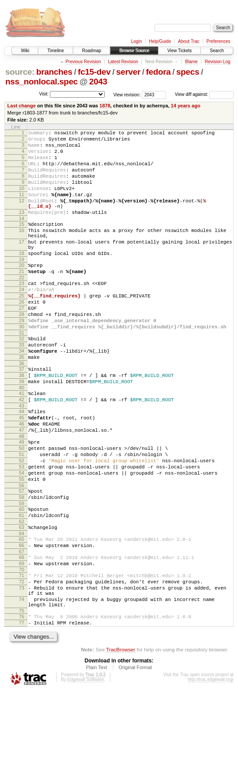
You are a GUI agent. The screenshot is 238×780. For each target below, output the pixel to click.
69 (21, 640)
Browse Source (134, 50)
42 (21, 450)
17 (21, 264)
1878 (104, 105)
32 (21, 378)
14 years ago (185, 105)
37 (21, 414)
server (128, 71)
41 (21, 442)
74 (21, 682)
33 (21, 385)
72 (21, 661)
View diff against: (204, 94)
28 (21, 350)
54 (21, 536)
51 (21, 514)
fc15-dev (94, 71)
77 (21, 710)
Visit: (44, 93)
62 (21, 593)
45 (21, 470)
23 (21, 312)
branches (54, 71)
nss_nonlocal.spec (41, 81)
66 (21, 619)
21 (21, 299)
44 (21, 463)
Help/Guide (160, 41)
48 (21, 493)
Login (136, 41)
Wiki (25, 50)
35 (21, 400)
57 (21, 557)
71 (21, 653)
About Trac (188, 41)
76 (21, 702)
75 (21, 697)
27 (21, 342)
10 (21, 200)
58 (21, 564)
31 (21, 372)
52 (21, 521)
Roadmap (91, 50)
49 (21, 499)
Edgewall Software (85, 768)
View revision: (127, 94)
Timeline (55, 50)
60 (21, 578)
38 (21, 421)
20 (21, 291)
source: (19, 71)
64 (21, 606)
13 (21, 229)
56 (21, 551)
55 (21, 544)
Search (217, 50)
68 (21, 632)
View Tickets (179, 50)
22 (21, 306)
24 (21, 320)
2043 (98, 81)
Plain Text (96, 756)
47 (21, 485)
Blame (191, 61)
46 (21, 478)
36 (21, 408)
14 (21, 237)
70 (21, 648)
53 (21, 529)
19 (21, 286)
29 (21, 357)
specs (187, 71)
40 (21, 436)
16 (21, 250)
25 (21, 327)
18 (21, 278)
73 (21, 668)
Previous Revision (83, 61)
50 (21, 506)
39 (21, 429)
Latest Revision (123, 61)
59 (21, 572)
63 (21, 598)
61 (21, 585)
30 (21, 365)
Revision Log (217, 61)
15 (21, 242)
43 (21, 457)
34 (21, 393)
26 (21, 335)
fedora (158, 71)
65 (21, 612)
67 (21, 627)
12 (21, 215)
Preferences (218, 41)
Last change (22, 105)
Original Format (135, 756)
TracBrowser (120, 738)
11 (21, 207)
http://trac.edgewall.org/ (211, 768)
